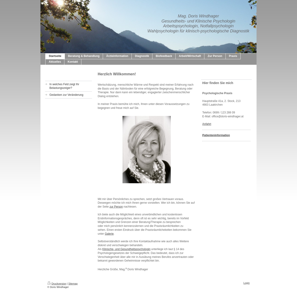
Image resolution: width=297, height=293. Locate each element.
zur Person (116, 206)
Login (246, 283)
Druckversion (56, 283)
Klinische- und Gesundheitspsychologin (126, 249)
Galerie (109, 233)
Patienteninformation (216, 135)
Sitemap (72, 283)
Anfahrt (206, 124)
